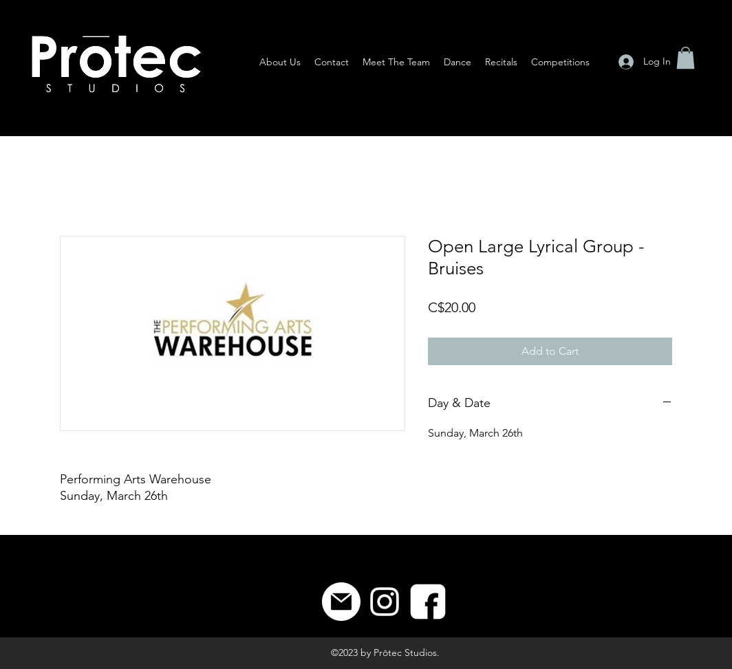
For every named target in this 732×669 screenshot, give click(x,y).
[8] (428, 601)
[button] (685, 58)
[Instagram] (384, 601)
